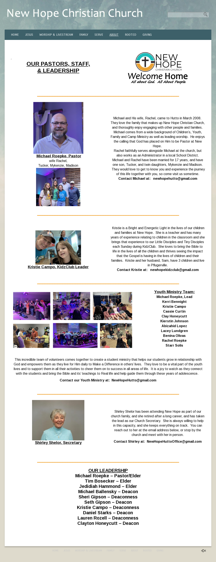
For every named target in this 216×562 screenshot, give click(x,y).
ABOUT (114, 35)
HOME (15, 35)
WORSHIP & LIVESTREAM (56, 35)
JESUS (29, 35)
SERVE (98, 35)
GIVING (147, 35)
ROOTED (130, 35)
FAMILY (83, 35)
